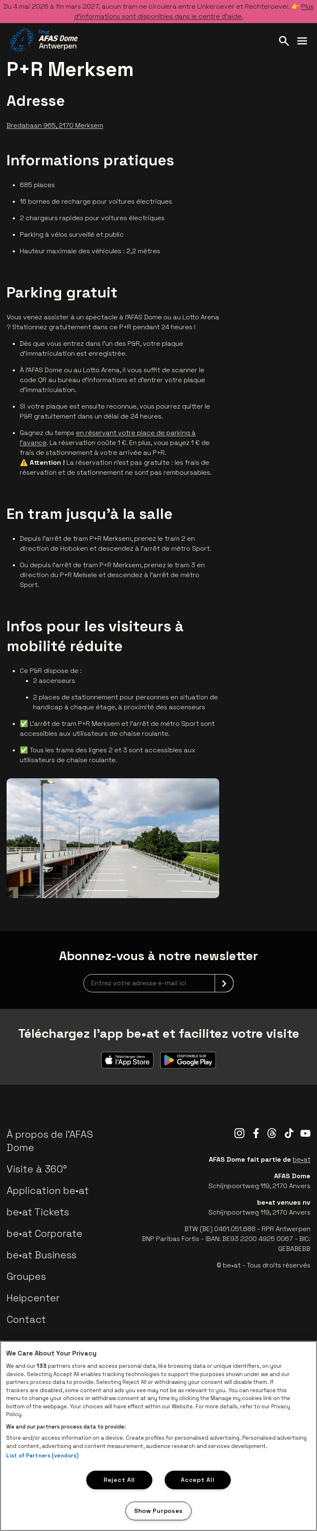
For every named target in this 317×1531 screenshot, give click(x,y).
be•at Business (41, 1254)
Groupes (26, 1276)
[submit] (224, 983)
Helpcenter (33, 1297)
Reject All (119, 1479)
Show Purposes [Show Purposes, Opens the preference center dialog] (158, 1510)
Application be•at (48, 1190)
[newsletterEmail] (158, 983)
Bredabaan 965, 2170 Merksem (55, 125)
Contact (26, 1319)
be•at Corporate (45, 1233)
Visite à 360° (37, 1169)
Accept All (197, 1479)
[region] (158, 1436)
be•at (301, 1159)
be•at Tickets (38, 1211)
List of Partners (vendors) (42, 1455)
